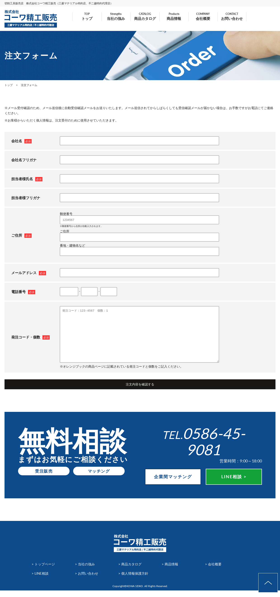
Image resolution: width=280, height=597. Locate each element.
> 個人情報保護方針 (134, 579)
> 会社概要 (213, 570)
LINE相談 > (234, 480)
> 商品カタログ (130, 570)
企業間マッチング (173, 480)
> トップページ (44, 570)
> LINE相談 (40, 579)
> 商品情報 (170, 570)
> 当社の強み (85, 570)
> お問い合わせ (87, 579)
